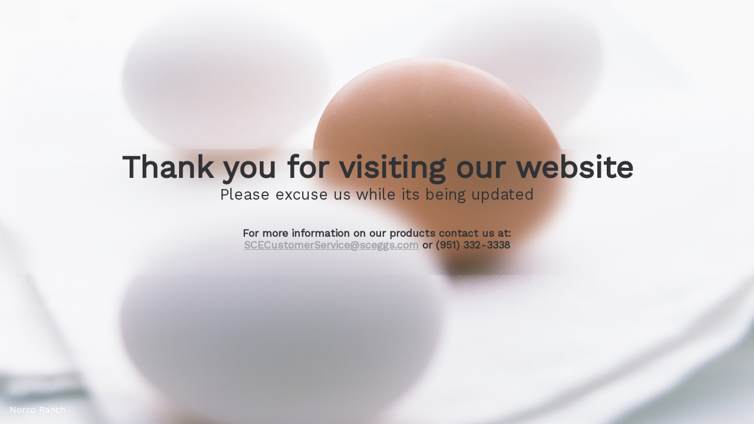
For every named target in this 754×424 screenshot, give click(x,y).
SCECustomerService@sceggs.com (331, 245)
